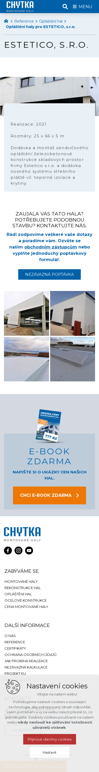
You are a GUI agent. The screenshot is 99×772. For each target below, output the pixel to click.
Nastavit (49, 752)
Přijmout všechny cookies (50, 739)
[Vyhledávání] (65, 6)
